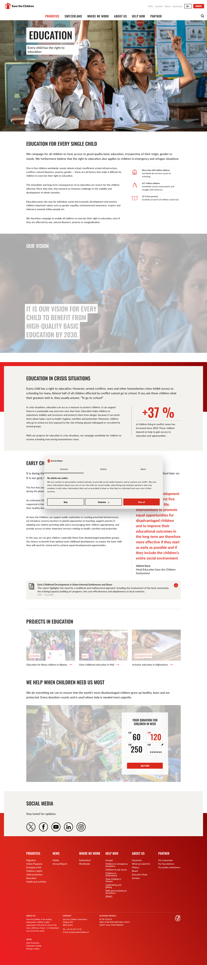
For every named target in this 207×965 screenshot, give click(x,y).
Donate (199, 6)
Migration (31, 860)
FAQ (150, 6)
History (135, 867)
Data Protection (32, 943)
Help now (138, 16)
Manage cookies (32, 949)
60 (134, 736)
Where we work (98, 16)
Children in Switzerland (111, 874)
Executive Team (139, 875)
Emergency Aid (33, 867)
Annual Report (60, 864)
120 (154, 736)
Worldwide (84, 864)
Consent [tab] (64, 469)
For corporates (165, 860)
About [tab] (143, 469)
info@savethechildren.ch (79, 932)
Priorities (52, 16)
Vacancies (177, 6)
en (187, 6)
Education (31, 878)
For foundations (166, 864)
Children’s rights (34, 871)
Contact (159, 6)
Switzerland (73, 16)
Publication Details (33, 946)
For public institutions (169, 867)
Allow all (141, 502)
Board (135, 871)
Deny (65, 502)
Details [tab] (103, 469)
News (167, 6)
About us (120, 16)
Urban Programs (34, 864)
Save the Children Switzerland (19, 6)
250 (135, 748)
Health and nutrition (36, 882)
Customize (103, 502)
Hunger (109, 860)
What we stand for (141, 864)
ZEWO (108, 896)
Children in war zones (116, 870)
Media (56, 860)
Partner (156, 16)
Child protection (34, 875)
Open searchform (202, 16)
